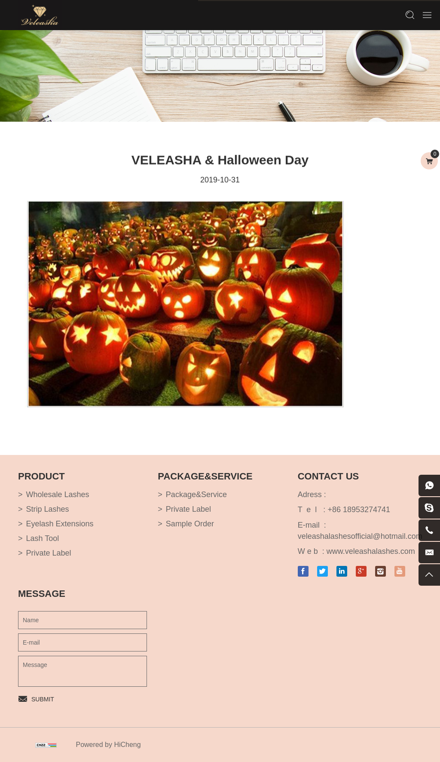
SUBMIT (42, 699)
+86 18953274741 (358, 509)
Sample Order (190, 523)
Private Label (48, 553)
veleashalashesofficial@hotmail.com (360, 536)
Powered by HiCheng (108, 744)
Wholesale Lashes (57, 494)
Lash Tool (42, 538)
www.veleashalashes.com (371, 551)
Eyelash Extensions (60, 523)
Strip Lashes (47, 509)
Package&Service (196, 494)
